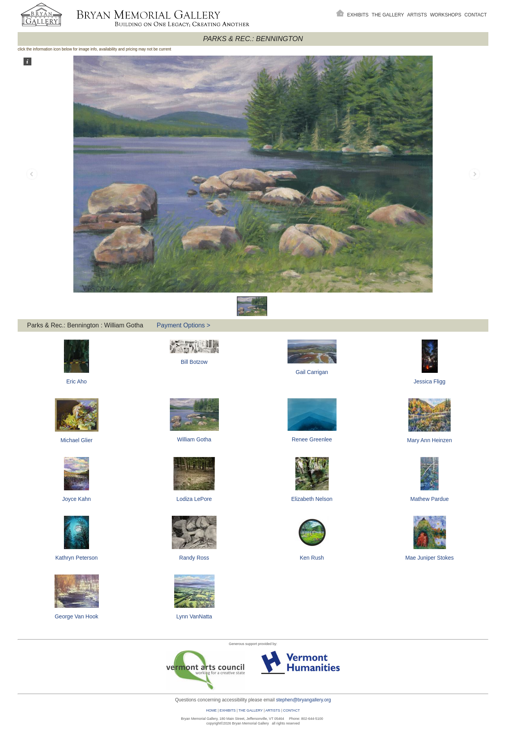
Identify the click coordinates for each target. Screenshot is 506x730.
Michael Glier (76, 440)
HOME (211, 710)
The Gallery (388, 15)
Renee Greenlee (312, 439)
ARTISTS (273, 710)
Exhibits (358, 15)
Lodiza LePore (194, 499)
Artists (417, 15)
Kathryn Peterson (76, 558)
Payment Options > (184, 325)
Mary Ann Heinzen (429, 440)
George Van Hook (76, 616)
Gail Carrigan (312, 372)
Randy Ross (194, 558)
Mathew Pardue (429, 499)
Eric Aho (76, 381)
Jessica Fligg (430, 381)
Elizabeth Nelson (311, 499)
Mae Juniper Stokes (429, 558)
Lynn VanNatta (194, 616)
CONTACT (291, 710)
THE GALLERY (250, 710)
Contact (475, 15)
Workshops (445, 15)
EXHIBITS (228, 710)
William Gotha (194, 439)
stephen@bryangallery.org (303, 700)
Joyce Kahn (76, 499)
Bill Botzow (194, 362)
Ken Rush (312, 558)
